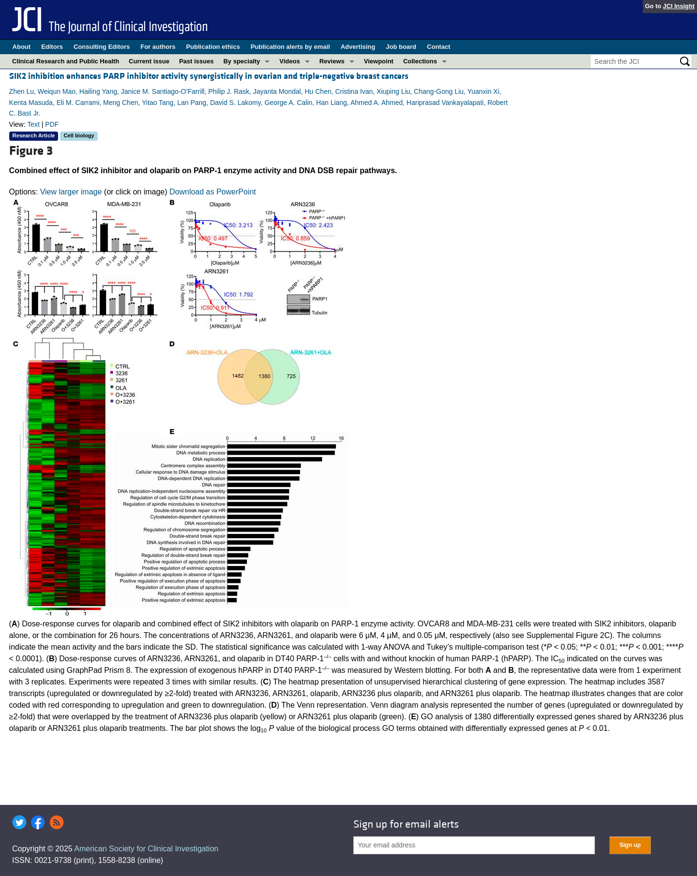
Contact (438, 46)
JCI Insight (679, 6)
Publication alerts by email (290, 46)
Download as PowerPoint (212, 192)
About (22, 46)
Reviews (332, 61)
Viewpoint (379, 61)
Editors (52, 46)
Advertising (358, 46)
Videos (289, 61)
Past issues (196, 61)
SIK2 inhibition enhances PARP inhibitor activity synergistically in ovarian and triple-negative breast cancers (209, 76)
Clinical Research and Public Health (65, 61)
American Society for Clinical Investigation (146, 849)
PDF (52, 124)
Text (33, 124)
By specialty (241, 61)
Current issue (149, 61)
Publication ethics (213, 46)
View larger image (71, 192)
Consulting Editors (102, 46)
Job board (401, 46)
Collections (420, 61)
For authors (157, 46)
